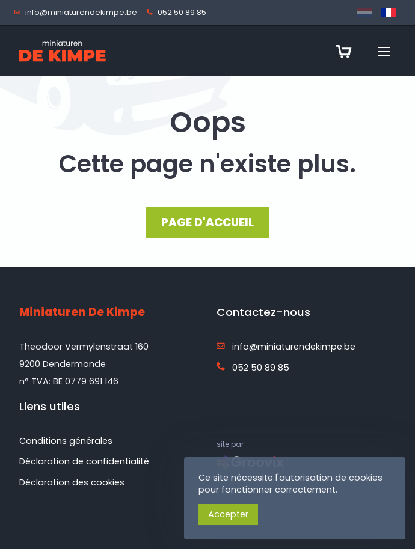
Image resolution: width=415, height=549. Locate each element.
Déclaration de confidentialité (84, 461)
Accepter (228, 514)
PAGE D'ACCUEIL (207, 222)
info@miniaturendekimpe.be (78, 13)
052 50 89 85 (179, 13)
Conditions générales (65, 441)
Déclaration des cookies (71, 482)
